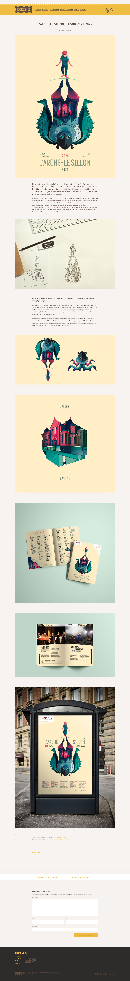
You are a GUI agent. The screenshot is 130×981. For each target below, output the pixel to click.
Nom (34, 919)
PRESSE (17, 961)
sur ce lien (62, 837)
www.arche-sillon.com (61, 840)
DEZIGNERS (18, 959)
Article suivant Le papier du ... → (82, 877)
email (68, 919)
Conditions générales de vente (105, 974)
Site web (34, 926)
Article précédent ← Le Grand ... (48, 877)
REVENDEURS (18, 956)
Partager (36, 852)
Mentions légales (100, 973)
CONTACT (17, 963)
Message (35, 897)
